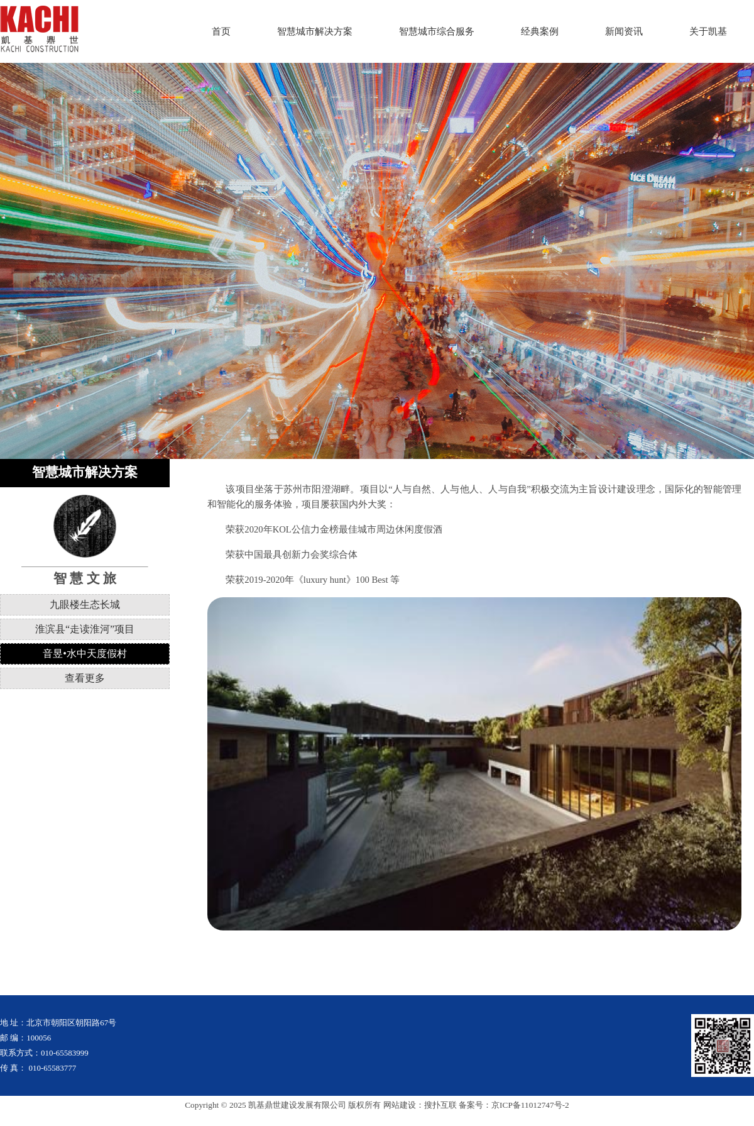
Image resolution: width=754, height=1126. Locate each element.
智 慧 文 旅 (84, 578)
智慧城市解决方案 (314, 31)
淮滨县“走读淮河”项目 (84, 629)
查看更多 (85, 678)
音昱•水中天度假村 (85, 653)
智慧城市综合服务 (436, 31)
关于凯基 (708, 31)
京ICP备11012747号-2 (530, 1105)
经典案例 (540, 31)
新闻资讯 (624, 31)
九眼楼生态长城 (85, 604)
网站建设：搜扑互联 (420, 1105)
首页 (221, 31)
